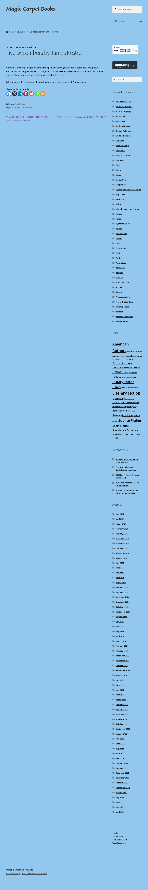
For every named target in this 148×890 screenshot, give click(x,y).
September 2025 (123, 553)
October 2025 (121, 548)
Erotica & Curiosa (123, 155)
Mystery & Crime (123, 223)
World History (122, 321)
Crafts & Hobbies (123, 135)
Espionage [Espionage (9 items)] (133, 372)
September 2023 (123, 670)
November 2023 (122, 660)
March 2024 (121, 641)
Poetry (119, 253)
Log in (115, 833)
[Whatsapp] (37, 93)
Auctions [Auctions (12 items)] (116, 356)
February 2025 (122, 587)
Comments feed (119, 839)
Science (119, 277)
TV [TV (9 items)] (113, 438)
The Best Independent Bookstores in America (126, 468)
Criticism (120, 140)
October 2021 (121, 782)
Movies (119, 214)
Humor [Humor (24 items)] (116, 387)
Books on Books (123, 126)
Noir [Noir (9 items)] (134, 407)
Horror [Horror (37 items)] (128, 382)
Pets (118, 243)
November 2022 (122, 719)
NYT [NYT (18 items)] (125, 410)
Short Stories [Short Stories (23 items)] (120, 426)
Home (11, 31)
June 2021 (120, 802)
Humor (119, 175)
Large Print (121, 184)
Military (119, 204)
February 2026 (122, 528)
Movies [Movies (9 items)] (115, 407)
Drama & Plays (122, 145)
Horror (118, 170)
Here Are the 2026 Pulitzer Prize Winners (127, 461)
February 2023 (122, 704)
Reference (120, 267)
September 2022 (123, 729)
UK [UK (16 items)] (116, 438)
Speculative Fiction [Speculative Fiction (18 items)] (123, 430)
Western (119, 311)
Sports (119, 292)
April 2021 (120, 812)
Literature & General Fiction (128, 189)
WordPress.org (119, 843)
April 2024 (120, 636)
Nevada (119, 228)
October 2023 (121, 665)
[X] (14, 93)
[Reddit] (31, 93)
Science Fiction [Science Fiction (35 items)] (129, 420)
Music (118, 219)
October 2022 (121, 724)
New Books (21, 31)
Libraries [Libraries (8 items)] (135, 388)
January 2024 (121, 651)
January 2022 (121, 768)
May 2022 (120, 748)
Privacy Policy (13, 873)
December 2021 (122, 773)
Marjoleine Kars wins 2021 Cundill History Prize (80, 117)
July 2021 (120, 797)
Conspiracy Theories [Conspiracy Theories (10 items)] (131, 367)
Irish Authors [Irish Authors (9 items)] (127, 387)
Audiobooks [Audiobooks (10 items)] (126, 356)
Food (118, 165)
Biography (120, 121)
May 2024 (120, 631)
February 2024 (122, 646)
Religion (119, 272)
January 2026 (121, 533)
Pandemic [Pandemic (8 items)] (131, 411)
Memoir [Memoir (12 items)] (135, 402)
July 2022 (120, 738)
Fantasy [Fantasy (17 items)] (116, 377)
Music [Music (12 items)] (121, 406)
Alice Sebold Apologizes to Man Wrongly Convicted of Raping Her (27, 118)
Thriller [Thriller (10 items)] (125, 434)
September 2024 (123, 612)
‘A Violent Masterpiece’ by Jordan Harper (127, 484)
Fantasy (119, 160)
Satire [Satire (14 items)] (137, 415)
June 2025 (120, 567)
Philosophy (121, 248)
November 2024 (122, 602)
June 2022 (120, 743)
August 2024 (121, 616)
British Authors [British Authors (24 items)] (122, 363)
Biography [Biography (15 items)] (136, 355)
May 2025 (120, 572)
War (19, 107)
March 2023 (121, 699)
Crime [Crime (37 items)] (117, 372)
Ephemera (120, 150)
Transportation (123, 297)
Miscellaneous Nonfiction (127, 209)
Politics (119, 258)
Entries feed (117, 836)
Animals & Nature (124, 106)
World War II (27, 107)
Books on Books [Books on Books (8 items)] (118, 360)
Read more (60, 75)
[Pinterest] (25, 93)
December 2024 (122, 597)
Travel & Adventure (124, 302)
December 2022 (122, 714)
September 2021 (123, 787)
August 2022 (121, 734)
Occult (119, 238)
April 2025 (120, 577)
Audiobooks (121, 116)
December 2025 (122, 538)
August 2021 (121, 792)
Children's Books (123, 131)
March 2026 (121, 524)
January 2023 (121, 709)
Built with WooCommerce (34, 873)
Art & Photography (124, 111)
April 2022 (120, 753)
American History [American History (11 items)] (134, 351)
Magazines (120, 194)
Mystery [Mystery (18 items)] (128, 406)
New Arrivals (121, 233)
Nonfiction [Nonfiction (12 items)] (117, 410)
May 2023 (120, 690)
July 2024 (120, 621)
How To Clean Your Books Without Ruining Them (127, 492)
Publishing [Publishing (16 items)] (127, 415)
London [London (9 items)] (129, 403)
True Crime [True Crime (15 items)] (134, 434)
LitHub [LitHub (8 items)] (123, 403)
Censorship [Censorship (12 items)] (117, 367)
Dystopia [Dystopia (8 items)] (125, 373)
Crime (13, 107)
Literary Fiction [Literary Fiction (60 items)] (126, 393)
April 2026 (120, 519)
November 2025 (122, 543)
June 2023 (120, 685)
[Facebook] (8, 93)
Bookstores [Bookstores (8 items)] (129, 360)
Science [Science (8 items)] (115, 421)
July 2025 (120, 563)
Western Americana (124, 316)
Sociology (120, 287)
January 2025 (121, 592)
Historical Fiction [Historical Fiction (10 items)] (128, 377)
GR (35, 47)
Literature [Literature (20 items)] (118, 398)
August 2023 (121, 675)
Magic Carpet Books (30, 9)
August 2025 (121, 558)
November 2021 (122, 777)
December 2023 (122, 655)
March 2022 (121, 758)
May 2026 (120, 514)
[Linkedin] (20, 93)
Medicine (120, 199)
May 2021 (120, 807)
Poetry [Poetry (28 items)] (117, 415)
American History (123, 101)
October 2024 (121, 607)
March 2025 (121, 582)
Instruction (121, 180)
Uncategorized (122, 306)
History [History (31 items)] (117, 382)
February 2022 (122, 763)
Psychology (121, 263)
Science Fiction (122, 282)
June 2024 (120, 626)
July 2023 (120, 680)
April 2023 (120, 694)
